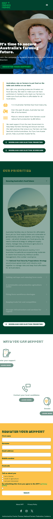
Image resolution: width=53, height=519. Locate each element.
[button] (47, 4)
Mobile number (8, 458)
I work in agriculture (11, 479)
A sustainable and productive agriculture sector (24, 286)
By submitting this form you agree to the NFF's (24, 484)
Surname (5, 443)
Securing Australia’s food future (20, 181)
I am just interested (11, 481)
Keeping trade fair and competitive (21, 302)
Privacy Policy (32, 504)
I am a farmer (9, 476)
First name (6, 436)
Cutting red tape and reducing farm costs (24, 277)
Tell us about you (9, 473)
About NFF (20, 504)
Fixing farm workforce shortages (20, 294)
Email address (8, 451)
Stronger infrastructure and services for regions (23, 310)
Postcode (6, 466)
